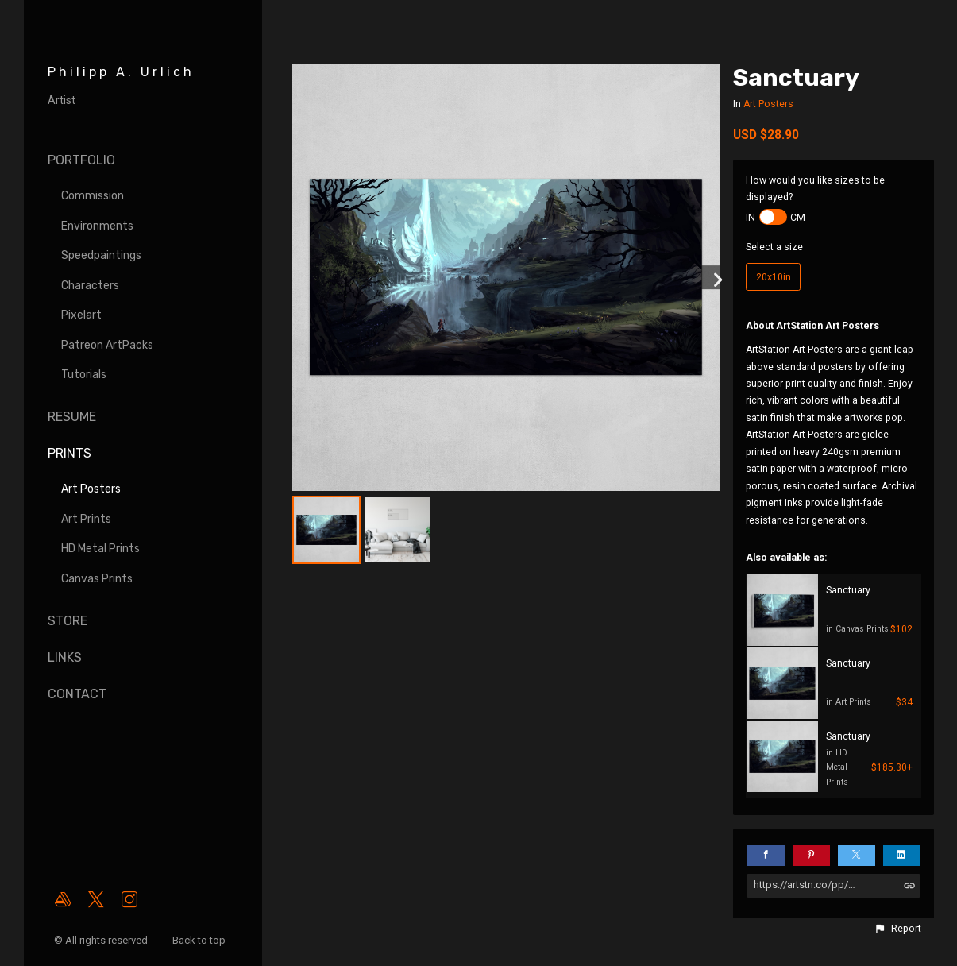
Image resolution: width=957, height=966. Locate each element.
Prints (69, 453)
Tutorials (83, 374)
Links (65, 657)
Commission (92, 196)
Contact (77, 693)
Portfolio (81, 160)
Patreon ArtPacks (107, 345)
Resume (72, 416)
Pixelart (81, 315)
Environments (97, 226)
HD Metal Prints (100, 548)
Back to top (200, 940)
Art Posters (91, 489)
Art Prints (86, 519)
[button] (897, 929)
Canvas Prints (97, 578)
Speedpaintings (101, 255)
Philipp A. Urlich (121, 71)
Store (67, 620)
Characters (90, 285)
